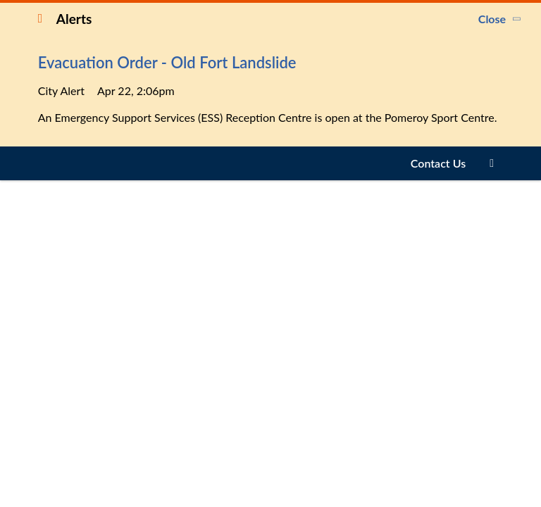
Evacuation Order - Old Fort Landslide (167, 62)
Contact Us (438, 163)
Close (492, 18)
